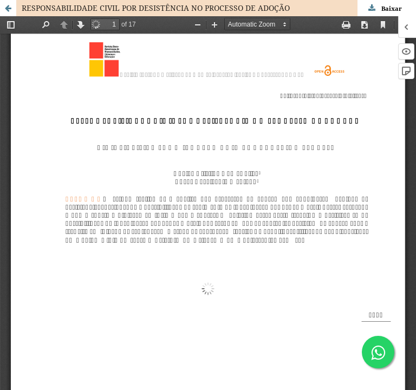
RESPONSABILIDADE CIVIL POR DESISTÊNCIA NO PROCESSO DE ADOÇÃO (156, 8)
